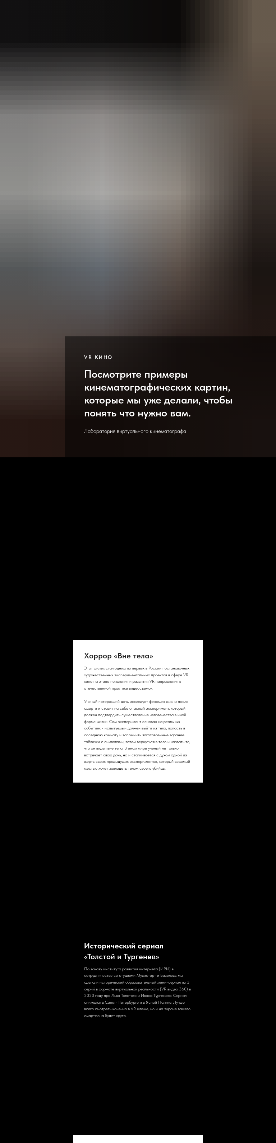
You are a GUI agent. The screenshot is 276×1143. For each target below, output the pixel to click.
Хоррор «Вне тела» (118, 655)
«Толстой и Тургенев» (124, 951)
